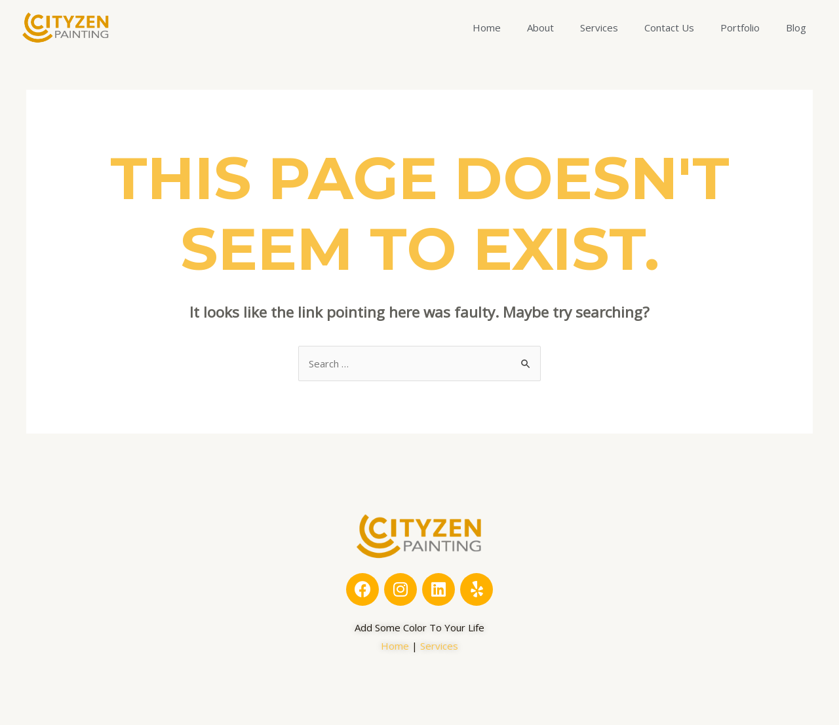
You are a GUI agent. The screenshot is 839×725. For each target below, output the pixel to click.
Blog (796, 27)
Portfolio (740, 27)
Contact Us (669, 27)
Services (599, 27)
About (540, 27)
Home (487, 27)
